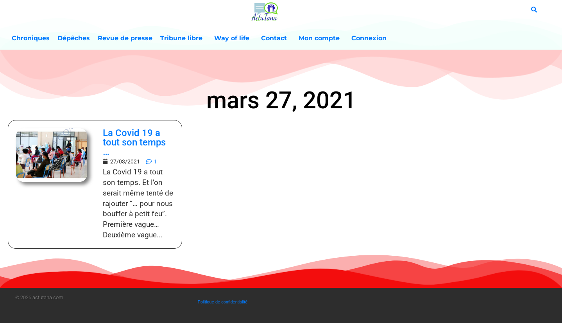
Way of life (233, 38)
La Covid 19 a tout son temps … (134, 142)
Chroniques (31, 38)
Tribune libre (183, 38)
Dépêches (73, 38)
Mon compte (321, 38)
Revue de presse (125, 38)
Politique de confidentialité (223, 302)
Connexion (369, 38)
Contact (276, 38)
